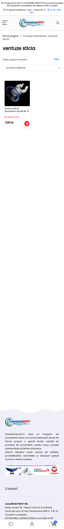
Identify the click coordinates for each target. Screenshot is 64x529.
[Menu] (5, 22)
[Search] (58, 22)
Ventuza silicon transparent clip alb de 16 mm (17, 111)
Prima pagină (10, 36)
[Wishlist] (11, 524)
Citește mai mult (27, 123)
